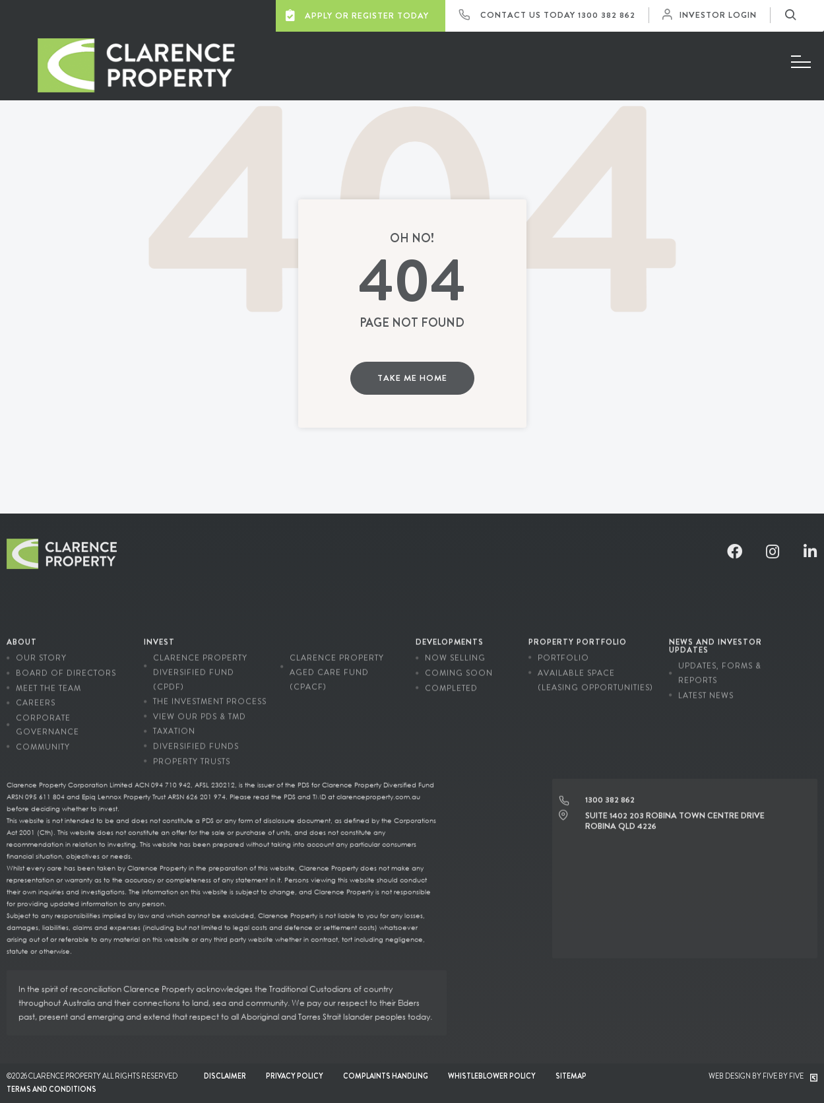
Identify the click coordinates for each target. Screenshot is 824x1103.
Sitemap (570, 1076)
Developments (450, 631)
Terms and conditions (51, 1089)
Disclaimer (225, 1076)
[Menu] (801, 62)
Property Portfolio (577, 631)
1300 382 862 (606, 15)
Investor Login (713, 15)
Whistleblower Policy (492, 1076)
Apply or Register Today (357, 15)
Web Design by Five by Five (763, 1076)
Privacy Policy (294, 1076)
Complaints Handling (385, 1076)
